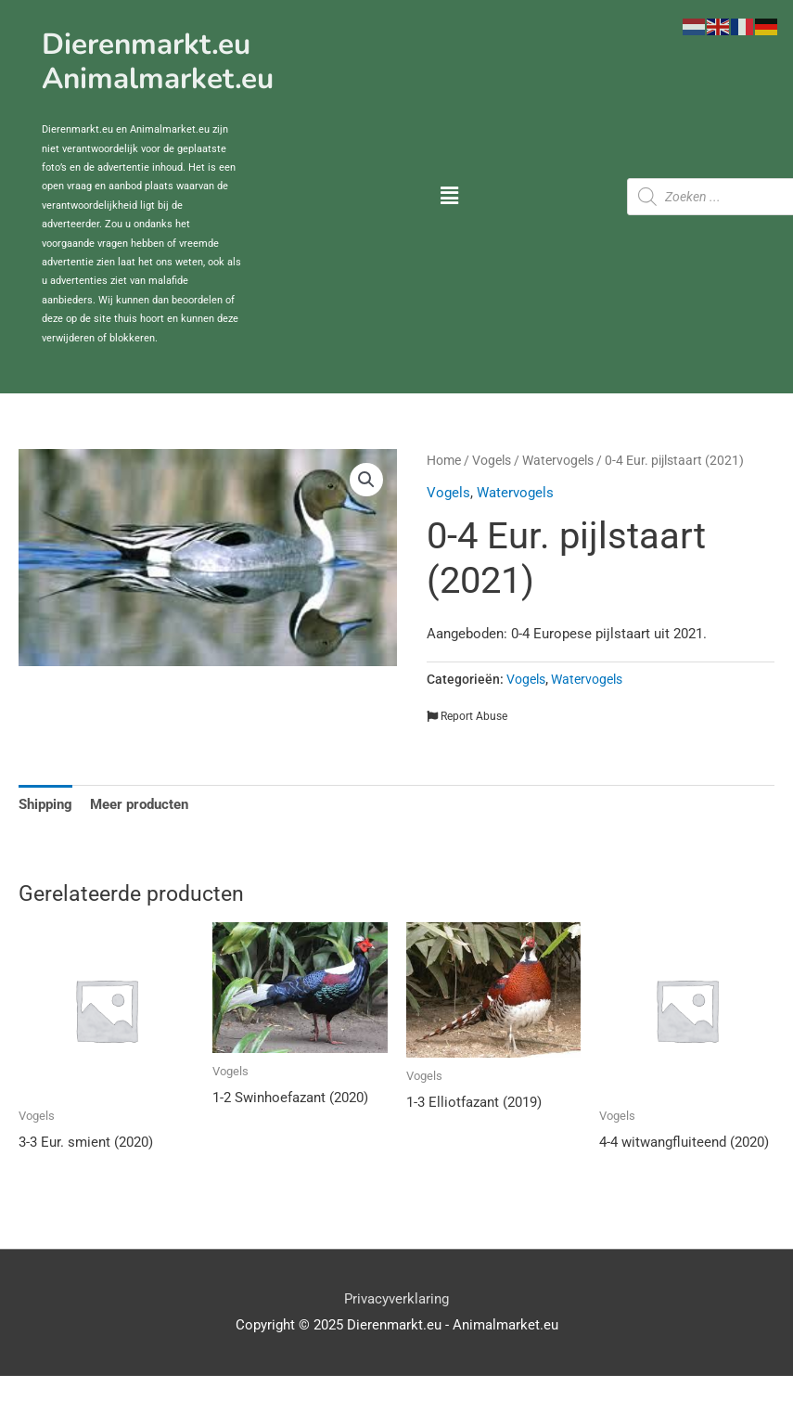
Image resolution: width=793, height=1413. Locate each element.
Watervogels (558, 460)
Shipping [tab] (45, 804)
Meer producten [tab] (139, 804)
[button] (449, 197)
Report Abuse (467, 716)
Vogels (491, 460)
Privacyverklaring (396, 1299)
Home (444, 460)
